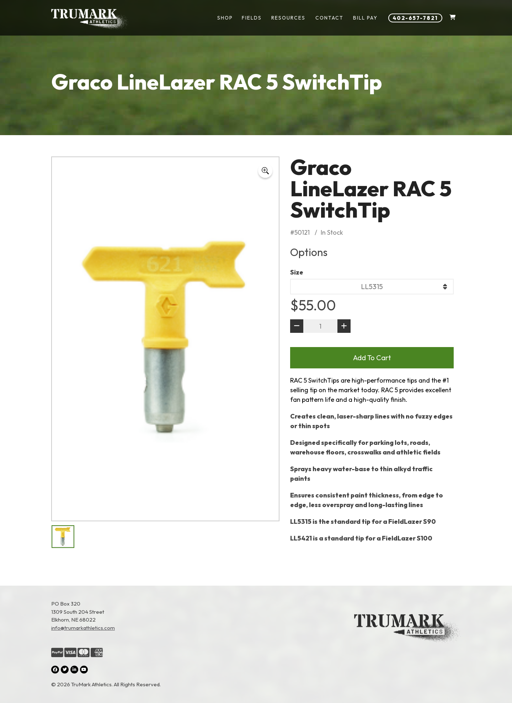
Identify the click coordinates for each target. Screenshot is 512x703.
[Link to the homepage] (407, 644)
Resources (288, 18)
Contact (329, 18)
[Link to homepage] (90, 19)
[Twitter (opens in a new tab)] (65, 669)
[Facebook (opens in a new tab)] (55, 669)
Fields (252, 18)
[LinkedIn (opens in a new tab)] (74, 669)
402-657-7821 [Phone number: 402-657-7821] (415, 18)
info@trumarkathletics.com (83, 627)
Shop (225, 18)
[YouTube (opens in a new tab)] (84, 669)
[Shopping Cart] (452, 18)
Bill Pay (365, 18)
